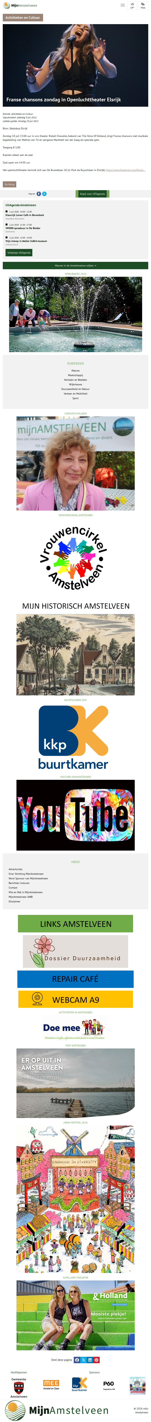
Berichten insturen (19, 883)
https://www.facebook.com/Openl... (125, 170)
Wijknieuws (75, 384)
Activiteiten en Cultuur (22, 114)
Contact (13, 887)
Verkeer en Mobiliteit (75, 393)
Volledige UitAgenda (18, 252)
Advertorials (15, 869)
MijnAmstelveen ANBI (21, 896)
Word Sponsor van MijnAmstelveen (28, 878)
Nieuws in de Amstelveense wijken (75, 265)
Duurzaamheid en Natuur (75, 389)
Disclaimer (14, 901)
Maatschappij (75, 375)
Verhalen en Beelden (75, 379)
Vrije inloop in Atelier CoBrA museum (26, 241)
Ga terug (9, 184)
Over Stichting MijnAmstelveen (26, 873)
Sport (75, 398)
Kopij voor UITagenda (92, 194)
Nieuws (76, 370)
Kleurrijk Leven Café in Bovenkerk (25, 215)
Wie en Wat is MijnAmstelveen (26, 892)
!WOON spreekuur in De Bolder (23, 228)
